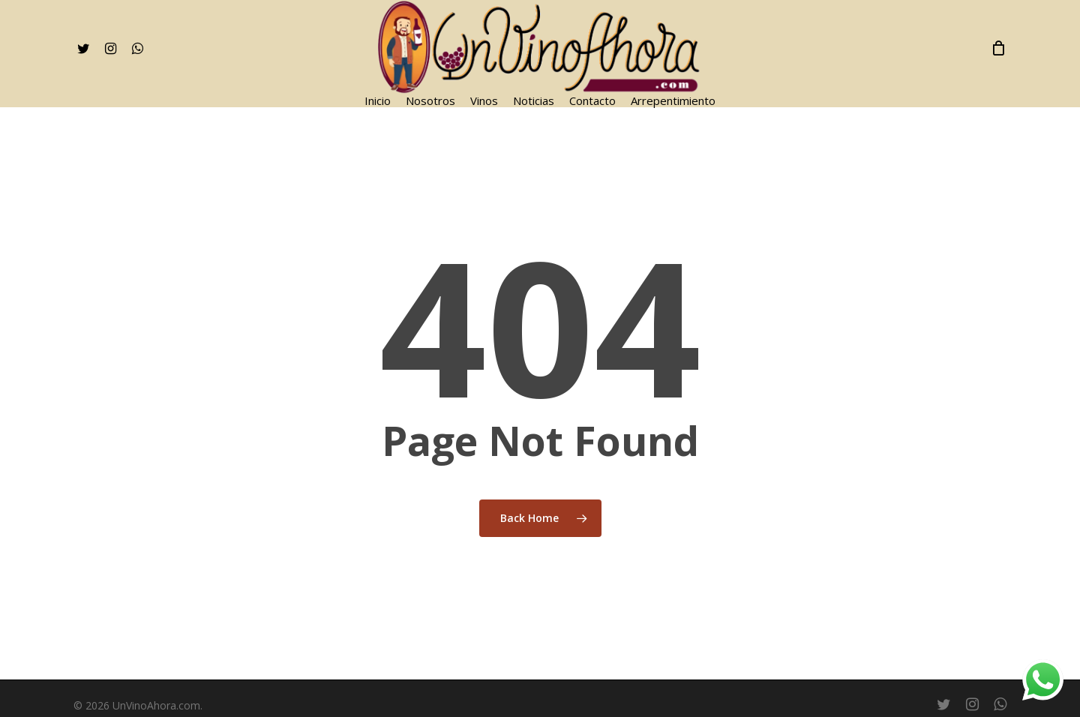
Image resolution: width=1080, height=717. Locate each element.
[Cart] (999, 48)
